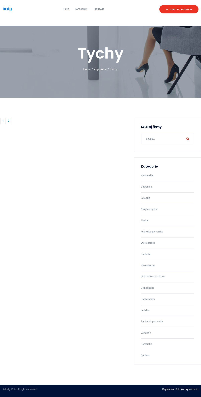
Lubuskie (145, 198)
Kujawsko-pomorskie (152, 231)
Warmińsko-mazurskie (153, 276)
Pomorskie (146, 344)
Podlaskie (146, 254)
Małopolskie (147, 175)
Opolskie (145, 355)
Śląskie (144, 220)
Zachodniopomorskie (152, 321)
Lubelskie (146, 332)
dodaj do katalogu (179, 9)
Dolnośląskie (147, 287)
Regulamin (168, 389)
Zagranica (100, 69)
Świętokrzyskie (149, 209)
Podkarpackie (148, 299)
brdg (7, 8)
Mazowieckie (148, 265)
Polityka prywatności (187, 389)
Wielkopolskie (148, 243)
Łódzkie (145, 310)
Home (87, 69)
